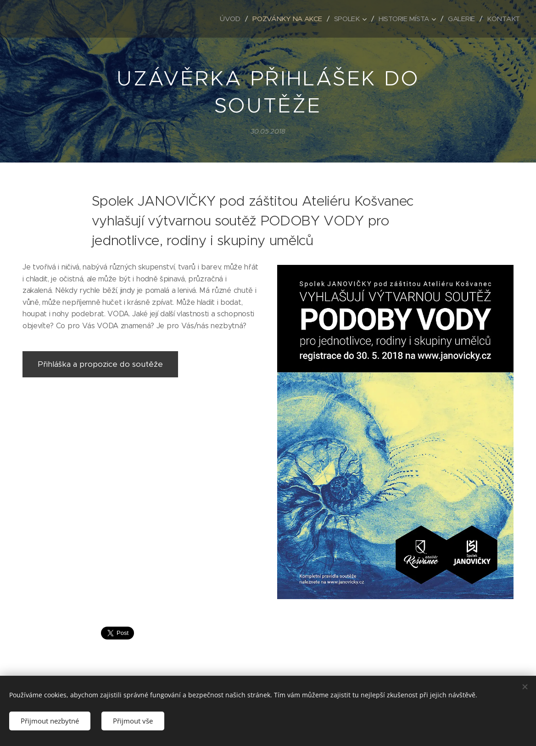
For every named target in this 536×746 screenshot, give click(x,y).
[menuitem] (226, 18)
